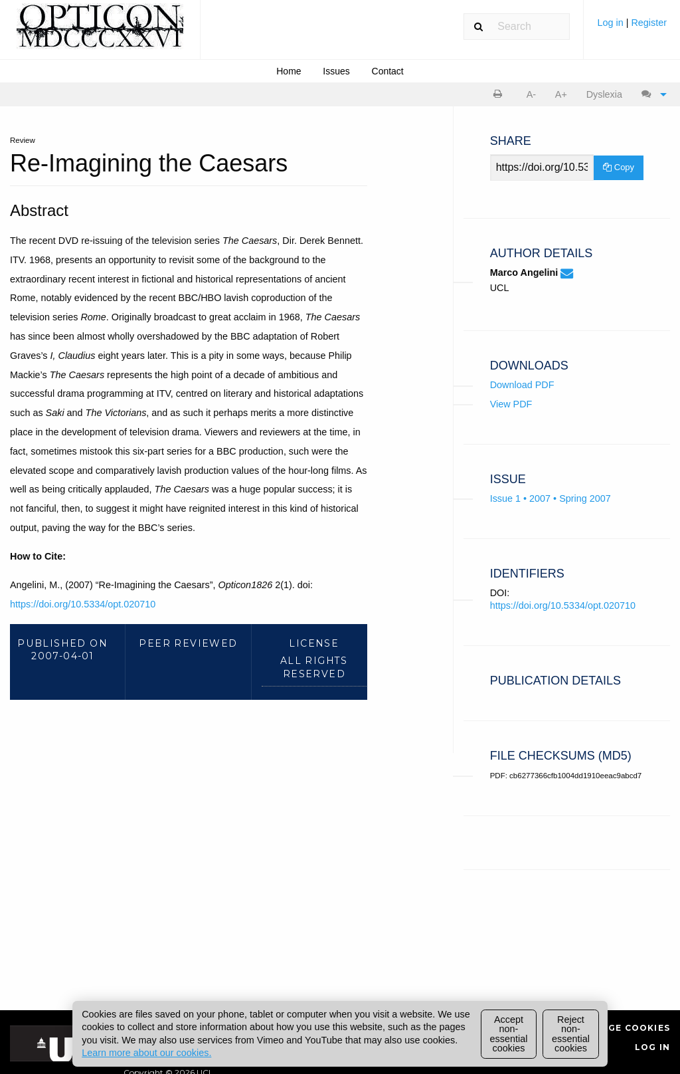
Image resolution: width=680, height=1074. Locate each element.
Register (649, 22)
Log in (611, 22)
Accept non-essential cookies (509, 1033)
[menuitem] (632, 27)
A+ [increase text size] (561, 94)
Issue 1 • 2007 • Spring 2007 (550, 498)
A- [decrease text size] (531, 94)
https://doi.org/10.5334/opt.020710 (82, 604)
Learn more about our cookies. (146, 1052)
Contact (388, 71)
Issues (336, 71)
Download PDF (522, 384)
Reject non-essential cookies (571, 1033)
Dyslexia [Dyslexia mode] (604, 94)
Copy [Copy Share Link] (618, 167)
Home (288, 71)
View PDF (511, 404)
